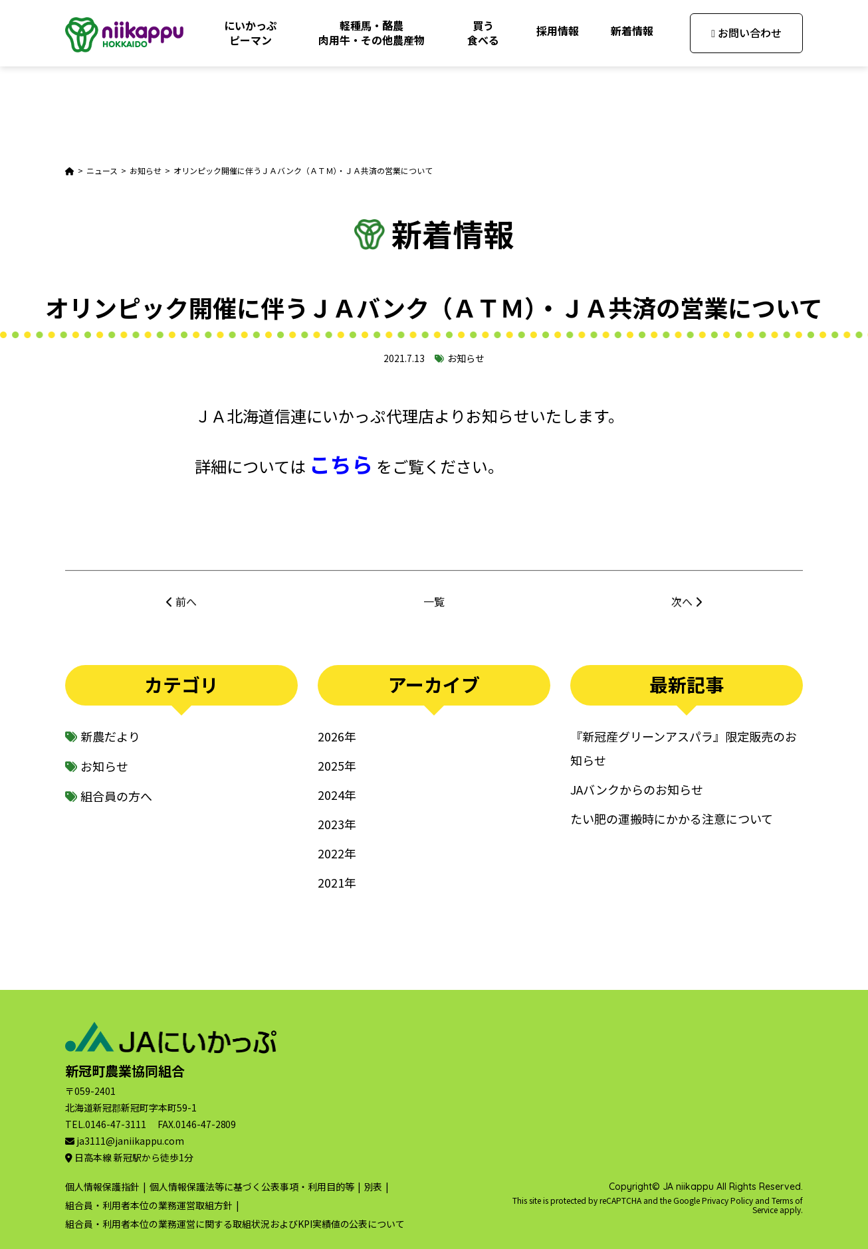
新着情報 (632, 31)
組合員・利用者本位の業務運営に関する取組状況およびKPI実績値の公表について (235, 1223)
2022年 (337, 853)
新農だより (110, 736)
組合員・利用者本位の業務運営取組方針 (149, 1205)
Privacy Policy (727, 1200)
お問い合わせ (746, 33)
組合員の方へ (116, 796)
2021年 (337, 882)
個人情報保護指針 (102, 1186)
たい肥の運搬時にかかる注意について (671, 818)
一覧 (434, 609)
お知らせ (466, 358)
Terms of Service (777, 1205)
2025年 (337, 765)
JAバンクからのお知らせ (636, 789)
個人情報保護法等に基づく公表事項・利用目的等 (252, 1186)
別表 (373, 1186)
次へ (682, 609)
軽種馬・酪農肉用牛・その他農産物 (371, 32)
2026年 (337, 736)
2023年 (337, 823)
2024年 (337, 794)
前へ (186, 609)
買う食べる (483, 32)
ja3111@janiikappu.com (130, 1140)
